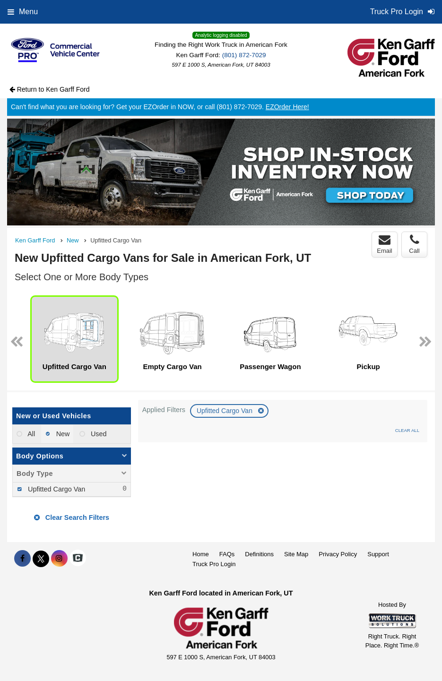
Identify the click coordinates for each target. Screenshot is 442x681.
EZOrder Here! (287, 107)
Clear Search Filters (71, 517)
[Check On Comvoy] (77, 558)
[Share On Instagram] (59, 558)
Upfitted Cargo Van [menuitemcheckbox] (55, 489)
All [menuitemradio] (30, 434)
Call (414, 244)
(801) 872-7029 (244, 55)
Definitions (259, 554)
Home (200, 554)
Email (384, 244)
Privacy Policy (338, 554)
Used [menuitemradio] (98, 434)
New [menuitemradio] (62, 434)
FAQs (227, 554)
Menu (23, 12)
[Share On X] (41, 558)
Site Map (296, 554)
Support (378, 554)
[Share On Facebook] (22, 558)
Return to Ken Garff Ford (49, 89)
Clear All (407, 430)
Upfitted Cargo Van (225, 410)
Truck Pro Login (213, 564)
